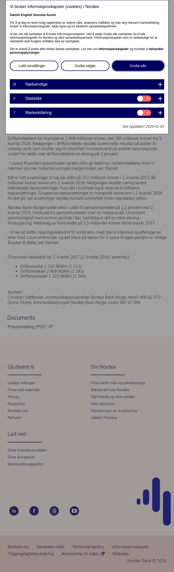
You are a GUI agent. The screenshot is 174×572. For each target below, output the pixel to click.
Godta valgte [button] (85, 66)
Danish (15, 15)
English (26, 15)
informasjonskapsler (113, 49)
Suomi (51, 15)
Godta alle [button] (138, 66)
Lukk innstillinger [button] (32, 66)
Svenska (39, 15)
